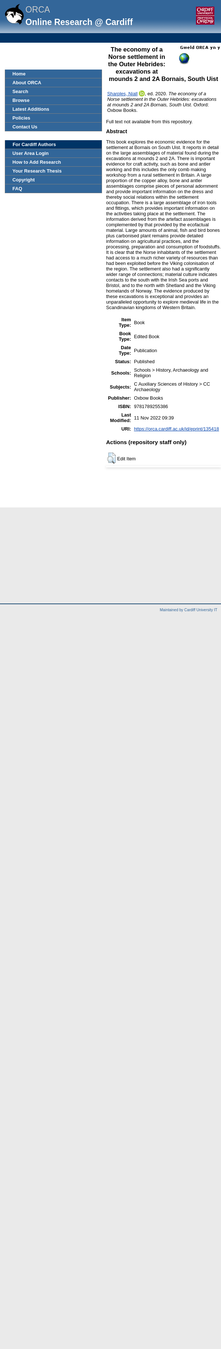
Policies (21, 118)
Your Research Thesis (37, 171)
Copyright (24, 180)
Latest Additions (31, 109)
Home (19, 74)
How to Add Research (37, 162)
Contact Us (25, 127)
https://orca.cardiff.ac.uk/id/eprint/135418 (176, 429)
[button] (111, 458)
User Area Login (31, 153)
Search (20, 91)
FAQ (17, 188)
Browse (21, 100)
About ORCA (27, 82)
